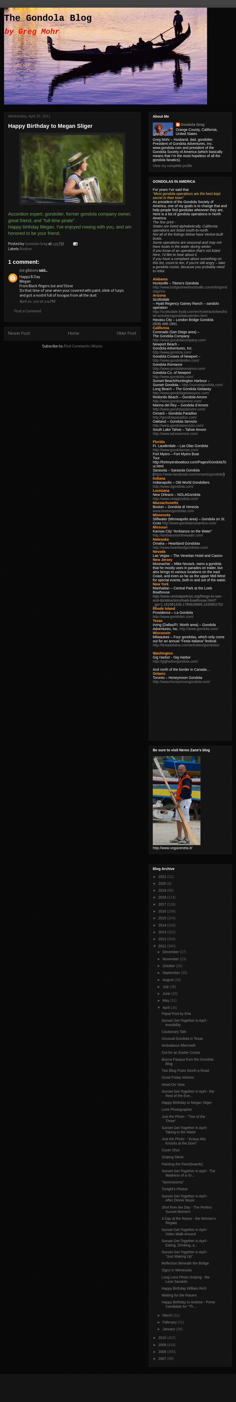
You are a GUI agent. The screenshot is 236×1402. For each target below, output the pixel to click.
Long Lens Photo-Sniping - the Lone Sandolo (186, 1279)
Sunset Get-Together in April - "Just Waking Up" (185, 1254)
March (167, 1315)
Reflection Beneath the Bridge (185, 1263)
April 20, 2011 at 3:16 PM (37, 302)
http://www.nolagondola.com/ (175, 499)
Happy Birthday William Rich (184, 1288)
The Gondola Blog (48, 18)
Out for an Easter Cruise (181, 1052)
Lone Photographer (177, 1109)
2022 (162, 877)
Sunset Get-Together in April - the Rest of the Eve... (188, 1093)
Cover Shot (170, 1150)
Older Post (127, 333)
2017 (162, 904)
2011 (162, 946)
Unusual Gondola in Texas (182, 1039)
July (166, 987)
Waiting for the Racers (179, 1295)
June (166, 994)
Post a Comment (27, 311)
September (171, 973)
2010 (162, 1338)
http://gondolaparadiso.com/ (175, 417)
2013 (162, 932)
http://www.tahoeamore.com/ (175, 434)
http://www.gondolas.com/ (173, 377)
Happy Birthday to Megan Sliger (187, 1103)
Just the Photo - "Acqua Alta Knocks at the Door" (184, 1141)
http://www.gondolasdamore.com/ (179, 409)
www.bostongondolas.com (173, 511)
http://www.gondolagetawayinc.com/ (181, 393)
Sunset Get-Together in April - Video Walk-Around (185, 1232)
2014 (162, 925)
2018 (162, 897)
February (170, 1322)
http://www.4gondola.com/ (173, 486)
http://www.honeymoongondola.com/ (181, 682)
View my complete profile (172, 166)
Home (73, 333)
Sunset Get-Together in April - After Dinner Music (185, 1198)
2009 (162, 1345)
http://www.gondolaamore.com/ (177, 401)
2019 (162, 890)
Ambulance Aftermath (179, 1045)
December (171, 952)
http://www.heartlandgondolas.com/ (180, 547)
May (166, 1000)
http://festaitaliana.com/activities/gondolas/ (186, 645)
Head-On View (173, 1085)
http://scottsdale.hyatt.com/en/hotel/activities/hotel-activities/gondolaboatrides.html (190, 314)
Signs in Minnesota (177, 1270)
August (168, 980)
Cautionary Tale (174, 1032)
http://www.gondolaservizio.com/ (178, 425)
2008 (162, 1352)
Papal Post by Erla (176, 1014)
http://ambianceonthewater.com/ (178, 535)
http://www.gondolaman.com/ (175, 450)
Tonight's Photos (175, 1189)
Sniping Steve (172, 1157)
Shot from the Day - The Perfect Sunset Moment (187, 1209)
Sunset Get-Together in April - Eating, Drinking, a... (185, 1243)
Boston (26, 249)
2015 (162, 918)
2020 (162, 883)
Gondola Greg (193, 125)
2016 (162, 911)
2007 (162, 1359)
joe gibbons (29, 271)
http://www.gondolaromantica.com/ (189, 523)
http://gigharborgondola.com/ (175, 661)
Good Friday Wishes (178, 1077)
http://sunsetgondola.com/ (202, 385)
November (171, 959)
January (169, 1329)
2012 (162, 939)
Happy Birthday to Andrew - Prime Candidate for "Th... (188, 1304)
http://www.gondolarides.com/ (176, 360)
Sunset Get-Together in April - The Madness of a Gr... (188, 1173)
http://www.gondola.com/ (172, 352)
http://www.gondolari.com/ (173, 617)
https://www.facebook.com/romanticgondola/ (189, 474)
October (169, 966)
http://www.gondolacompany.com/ (179, 340)
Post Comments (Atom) (83, 346)
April (166, 1007)
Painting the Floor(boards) (182, 1164)
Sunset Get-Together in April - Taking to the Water (185, 1130)
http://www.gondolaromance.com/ (179, 369)
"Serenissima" (173, 1182)
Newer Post (19, 333)
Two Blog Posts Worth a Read (185, 1071)
